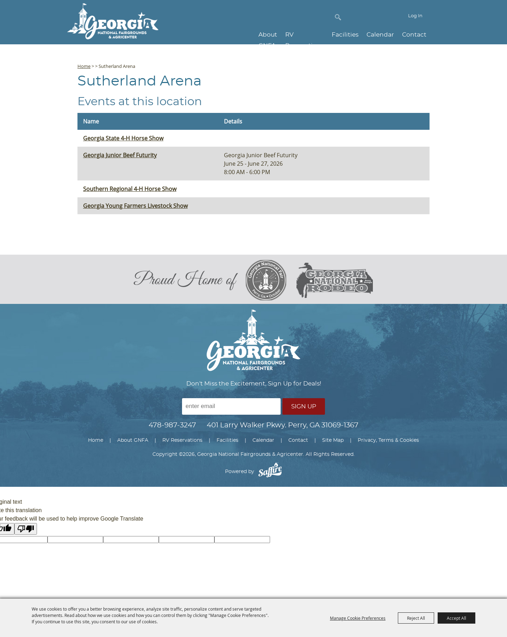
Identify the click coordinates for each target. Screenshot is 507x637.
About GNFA (248, 35)
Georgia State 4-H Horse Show (123, 138)
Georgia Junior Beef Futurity (120, 155)
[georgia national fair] (269, 281)
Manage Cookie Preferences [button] (358, 618)
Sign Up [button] (303, 409)
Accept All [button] (456, 618)
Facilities (345, 35)
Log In (415, 19)
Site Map (333, 442)
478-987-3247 (172, 427)
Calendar (380, 35)
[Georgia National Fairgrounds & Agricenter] (113, 24)
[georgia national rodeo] (336, 281)
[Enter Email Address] (231, 409)
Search (338, 18)
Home (83, 66)
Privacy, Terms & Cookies (388, 442)
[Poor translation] (25, 531)
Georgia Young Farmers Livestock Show (135, 206)
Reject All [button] (416, 618)
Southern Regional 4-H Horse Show (129, 189)
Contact (414, 35)
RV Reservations (299, 35)
